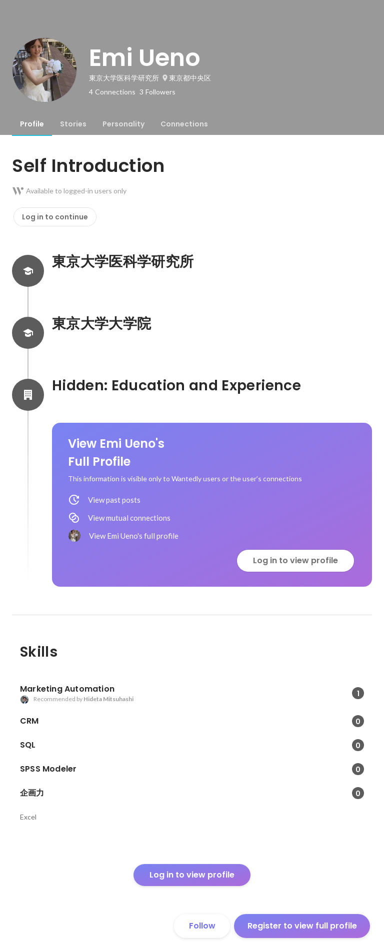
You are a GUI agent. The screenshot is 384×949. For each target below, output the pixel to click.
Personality (123, 124)
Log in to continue (55, 217)
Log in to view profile (295, 560)
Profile (32, 124)
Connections (184, 124)
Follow (202, 926)
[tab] (32, 124)
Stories (73, 124)
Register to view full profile (302, 926)
